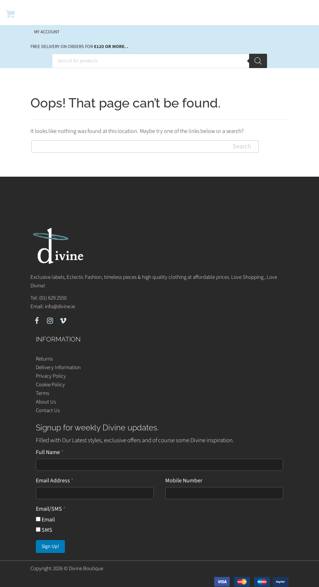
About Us (46, 402)
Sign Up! (50, 546)
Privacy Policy (51, 376)
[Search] (258, 61)
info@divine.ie (60, 306)
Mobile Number (184, 481)
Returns (44, 359)
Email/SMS (51, 509)
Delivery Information (58, 367)
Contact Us (48, 410)
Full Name (49, 452)
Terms (42, 393)
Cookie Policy (50, 384)
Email (45, 520)
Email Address (54, 481)
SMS (44, 530)
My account (46, 32)
